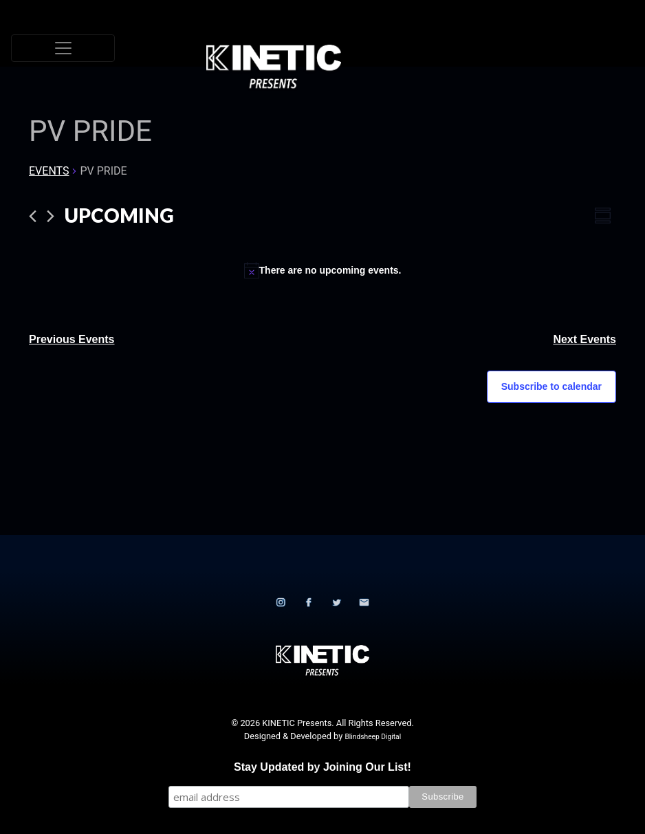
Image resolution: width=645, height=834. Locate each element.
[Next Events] (50, 216)
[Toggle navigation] (63, 48)
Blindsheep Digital (373, 736)
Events (49, 170)
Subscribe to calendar (551, 386)
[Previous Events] (32, 216)
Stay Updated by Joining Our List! (322, 767)
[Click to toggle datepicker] (119, 216)
